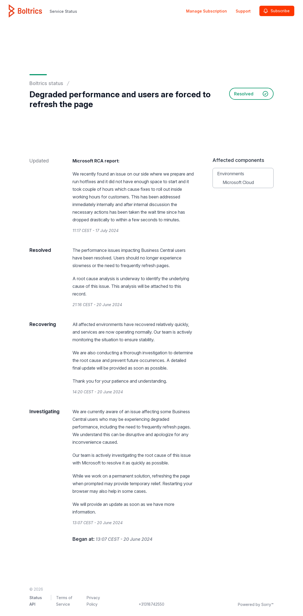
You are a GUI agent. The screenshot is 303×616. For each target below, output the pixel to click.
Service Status (63, 11)
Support (243, 11)
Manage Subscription (206, 11)
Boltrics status (46, 83)
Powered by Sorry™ (256, 604)
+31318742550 (151, 604)
